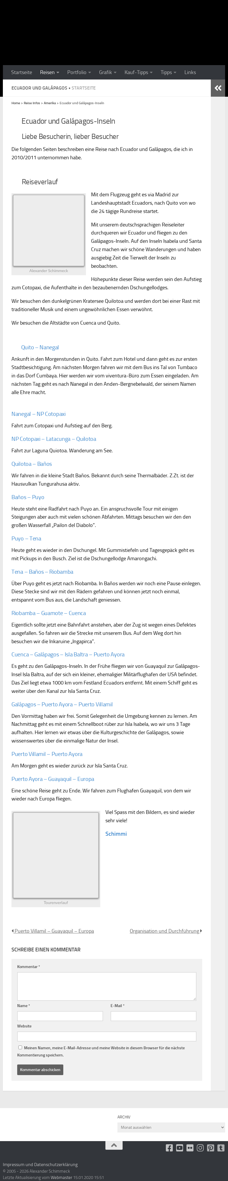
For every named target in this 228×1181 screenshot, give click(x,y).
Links (190, 72)
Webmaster (61, 1177)
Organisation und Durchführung (166, 931)
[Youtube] (180, 1148)
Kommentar (28, 966)
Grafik (105, 72)
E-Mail (118, 1005)
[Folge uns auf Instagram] (200, 1148)
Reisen (47, 72)
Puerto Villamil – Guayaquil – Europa (52, 931)
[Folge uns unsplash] (221, 1148)
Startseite (21, 72)
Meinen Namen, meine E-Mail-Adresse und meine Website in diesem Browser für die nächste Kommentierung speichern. (101, 1052)
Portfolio (77, 72)
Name (23, 1005)
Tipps (166, 72)
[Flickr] (190, 1148)
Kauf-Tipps (136, 72)
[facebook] (170, 1148)
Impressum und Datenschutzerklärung (40, 1164)
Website (24, 1026)
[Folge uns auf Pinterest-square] (211, 1148)
